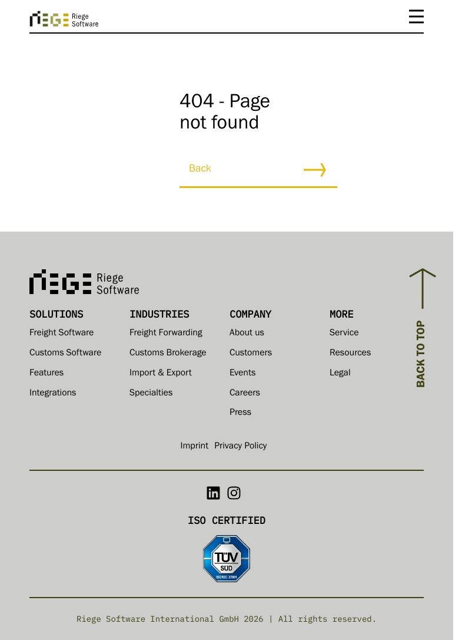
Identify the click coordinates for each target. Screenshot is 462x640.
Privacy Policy (240, 447)
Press (240, 413)
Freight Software (61, 334)
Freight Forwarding (165, 334)
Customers (251, 354)
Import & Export (160, 374)
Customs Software (65, 354)
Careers (245, 394)
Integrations (53, 394)
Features (46, 374)
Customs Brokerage (168, 354)
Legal (340, 374)
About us (247, 334)
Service (344, 334)
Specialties (150, 394)
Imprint (195, 447)
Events (242, 374)
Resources (350, 354)
